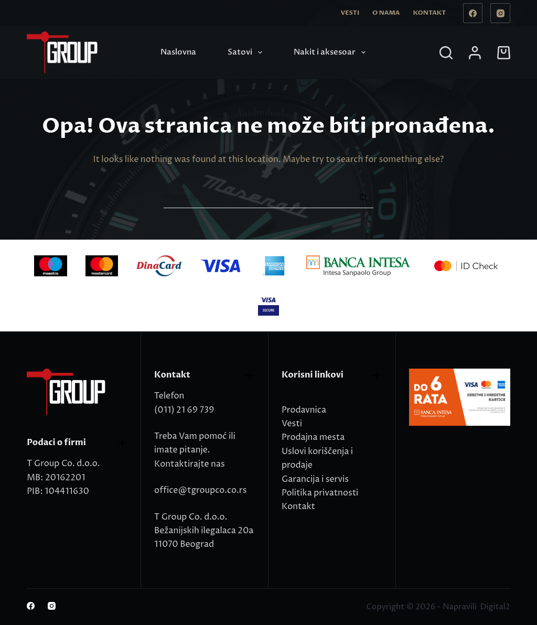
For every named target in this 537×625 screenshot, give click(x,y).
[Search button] (362, 197)
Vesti (350, 12)
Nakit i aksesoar (332, 52)
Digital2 (495, 606)
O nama (386, 12)
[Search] (446, 52)
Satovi (247, 52)
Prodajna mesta (313, 437)
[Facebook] (473, 13)
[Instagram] (500, 13)
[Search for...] (258, 197)
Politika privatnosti (320, 493)
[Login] (474, 52)
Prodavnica (304, 410)
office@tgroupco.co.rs (200, 490)
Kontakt (429, 12)
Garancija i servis (315, 479)
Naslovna (178, 52)
